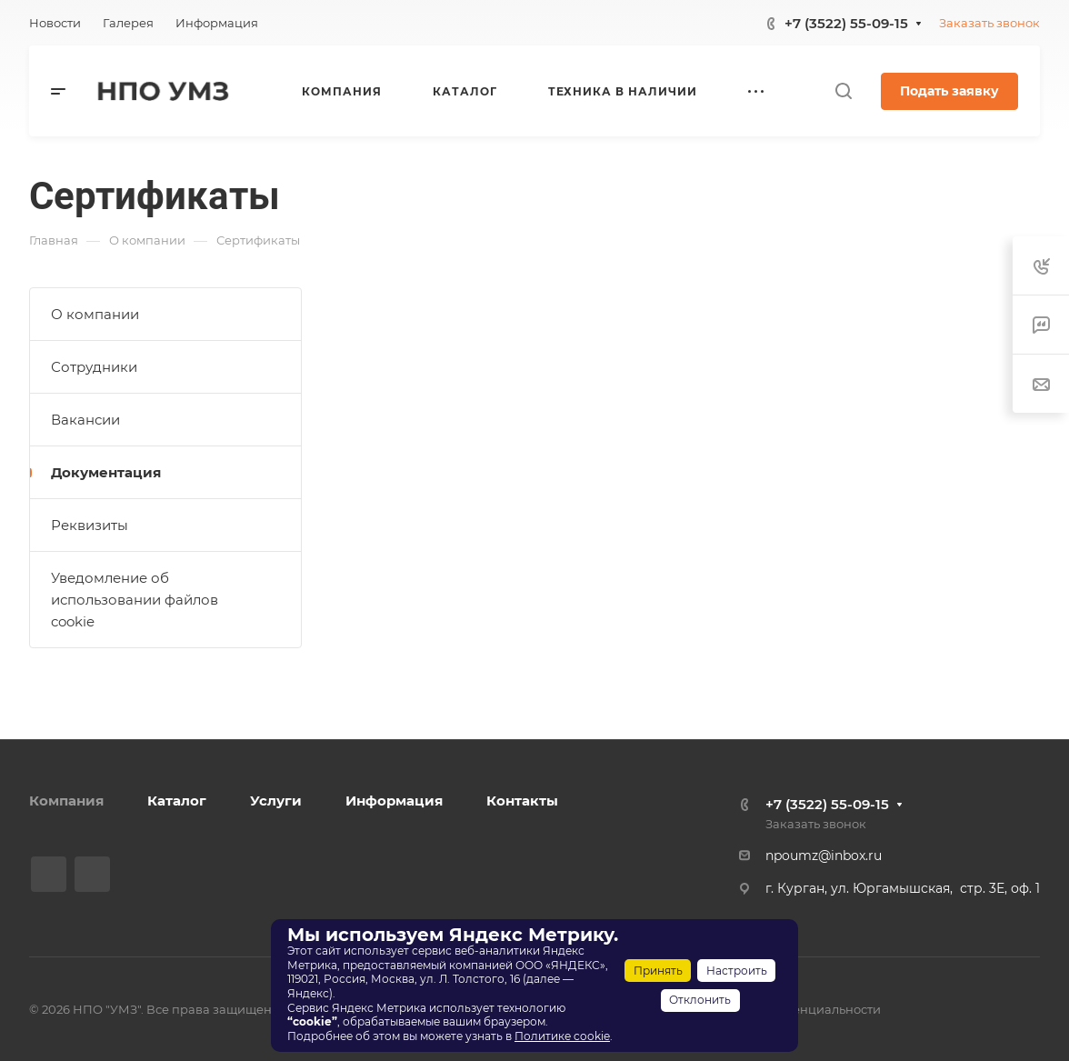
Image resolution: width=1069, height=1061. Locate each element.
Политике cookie (562, 1036)
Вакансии (85, 419)
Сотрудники (94, 366)
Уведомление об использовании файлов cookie (134, 599)
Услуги (276, 800)
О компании (95, 314)
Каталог (176, 800)
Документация (106, 472)
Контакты (522, 800)
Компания (66, 800)
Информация (394, 800)
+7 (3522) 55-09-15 (846, 23)
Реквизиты (89, 525)
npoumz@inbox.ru (823, 855)
